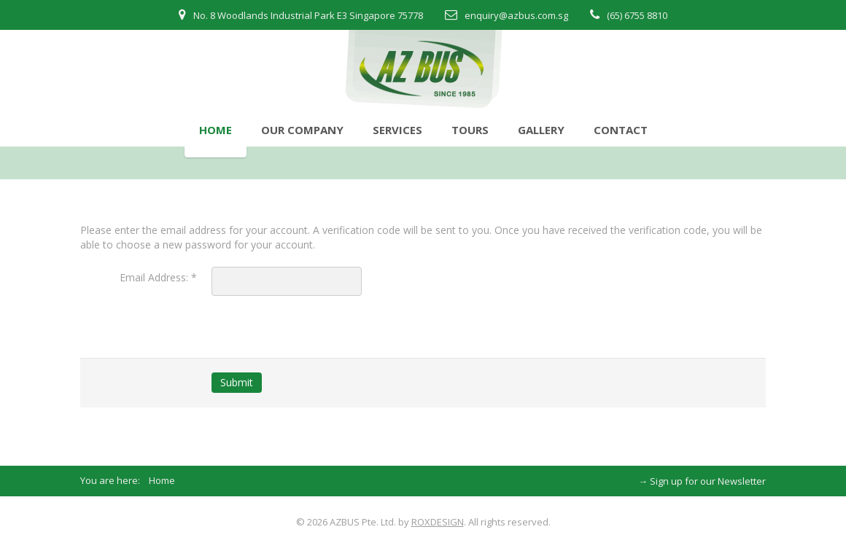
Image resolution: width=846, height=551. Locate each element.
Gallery (541, 129)
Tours (470, 129)
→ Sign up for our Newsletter (702, 481)
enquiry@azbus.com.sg (516, 15)
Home (215, 129)
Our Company (302, 129)
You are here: (114, 480)
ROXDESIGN (437, 521)
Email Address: (158, 277)
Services (397, 129)
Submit (236, 382)
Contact (621, 129)
